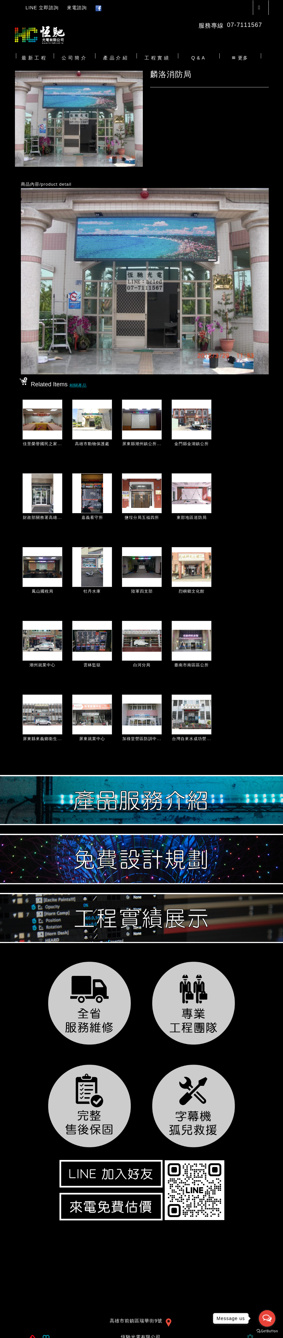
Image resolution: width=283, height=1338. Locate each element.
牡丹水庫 (92, 591)
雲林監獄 (92, 665)
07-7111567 (244, 25)
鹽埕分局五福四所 (142, 517)
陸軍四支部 (142, 591)
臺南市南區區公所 (191, 665)
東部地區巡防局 (192, 517)
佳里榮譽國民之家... (42, 443)
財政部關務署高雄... (42, 517)
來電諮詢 (77, 7)
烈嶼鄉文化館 (191, 591)
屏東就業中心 (92, 738)
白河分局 (141, 665)
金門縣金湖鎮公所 (191, 443)
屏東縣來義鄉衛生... (42, 738)
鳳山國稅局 (42, 591)
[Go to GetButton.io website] (267, 1331)
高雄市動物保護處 (92, 443)
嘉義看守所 (92, 517)
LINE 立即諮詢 (42, 7)
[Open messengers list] (267, 1318)
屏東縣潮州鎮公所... (141, 443)
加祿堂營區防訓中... (141, 738)
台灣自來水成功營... (191, 738)
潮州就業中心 (42, 665)
